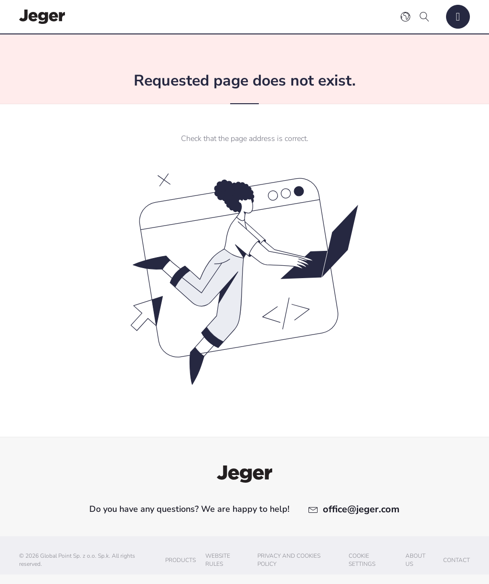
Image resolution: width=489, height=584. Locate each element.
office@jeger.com (361, 509)
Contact (456, 560)
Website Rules (217, 560)
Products (180, 560)
